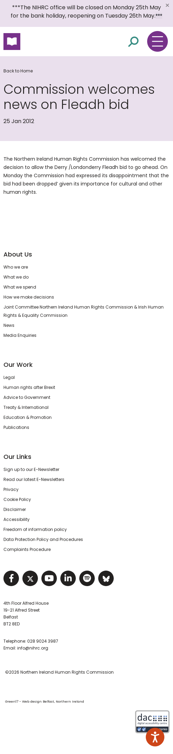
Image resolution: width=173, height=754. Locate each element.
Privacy (11, 489)
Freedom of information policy (35, 529)
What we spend (19, 287)
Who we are (15, 267)
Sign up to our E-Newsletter (31, 469)
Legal (9, 377)
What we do (16, 277)
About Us (17, 254)
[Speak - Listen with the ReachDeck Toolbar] (155, 737)
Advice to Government (26, 397)
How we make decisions (28, 297)
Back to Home (18, 71)
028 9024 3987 (42, 641)
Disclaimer (14, 509)
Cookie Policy (17, 499)
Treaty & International (26, 407)
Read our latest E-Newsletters (33, 479)
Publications (16, 427)
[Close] (167, 5)
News (8, 325)
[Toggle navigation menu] (157, 41)
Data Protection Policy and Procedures (43, 539)
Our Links (17, 456)
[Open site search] (133, 41)
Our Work (18, 364)
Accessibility (16, 519)
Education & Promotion (27, 417)
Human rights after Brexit (29, 387)
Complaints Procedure (27, 549)
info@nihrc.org (32, 648)
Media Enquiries (20, 335)
